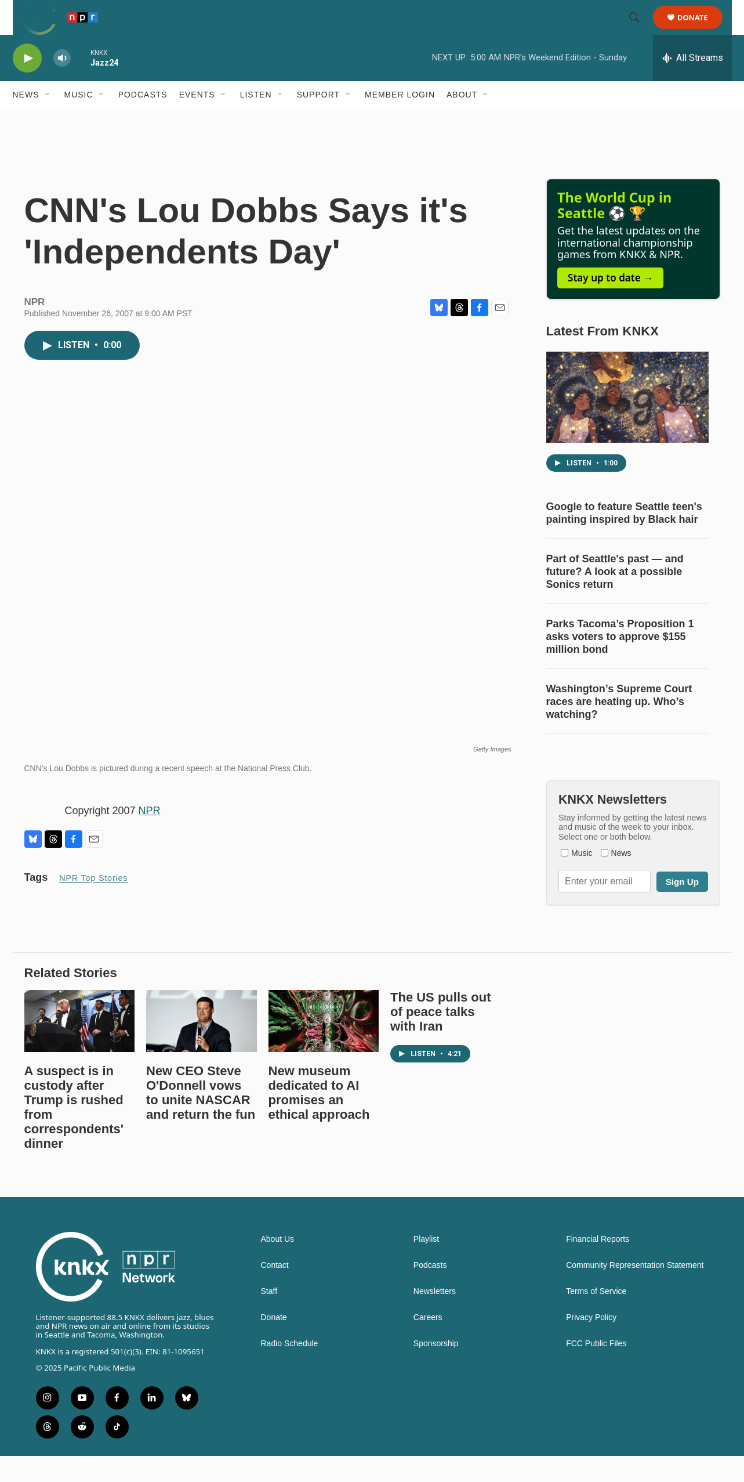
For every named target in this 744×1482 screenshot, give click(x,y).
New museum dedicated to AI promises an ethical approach (319, 1119)
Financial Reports (597, 1265)
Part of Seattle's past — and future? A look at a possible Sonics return (615, 597)
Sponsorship (436, 1369)
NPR (150, 837)
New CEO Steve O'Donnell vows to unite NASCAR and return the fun (200, 1119)
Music (78, 120)
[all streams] (692, 84)
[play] (27, 84)
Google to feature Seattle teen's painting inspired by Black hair (624, 539)
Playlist (426, 1265)
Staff (269, 1317)
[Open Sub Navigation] (48, 120)
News (26, 120)
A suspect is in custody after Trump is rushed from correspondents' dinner (74, 1133)
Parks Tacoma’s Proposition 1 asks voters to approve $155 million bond (620, 662)
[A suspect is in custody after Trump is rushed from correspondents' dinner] (79, 1047)
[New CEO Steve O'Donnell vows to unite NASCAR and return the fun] (201, 1047)
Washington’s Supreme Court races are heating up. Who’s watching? (619, 727)
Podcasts (143, 120)
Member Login (400, 120)
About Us (278, 1265)
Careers (427, 1343)
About (462, 120)
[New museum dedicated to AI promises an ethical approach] (323, 1047)
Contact (275, 1291)
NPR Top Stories (93, 904)
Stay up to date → (610, 303)
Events (197, 120)
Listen (256, 120)
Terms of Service (596, 1317)
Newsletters (434, 1317)
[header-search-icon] (640, 31)
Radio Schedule (289, 1369)
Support (318, 120)
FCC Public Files (596, 1369)
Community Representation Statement (634, 1291)
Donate (700, 30)
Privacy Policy (591, 1343)
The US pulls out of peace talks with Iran (440, 1038)
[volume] (62, 84)
